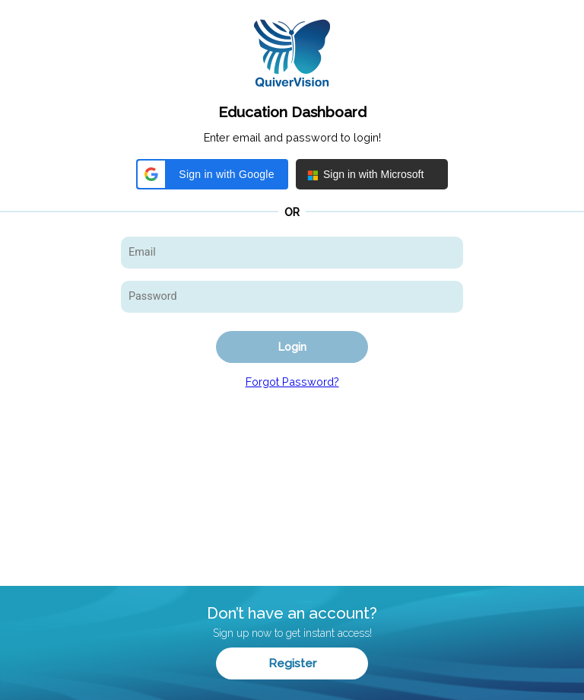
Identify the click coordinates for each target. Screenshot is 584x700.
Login (292, 346)
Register (292, 663)
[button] (212, 174)
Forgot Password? (292, 381)
